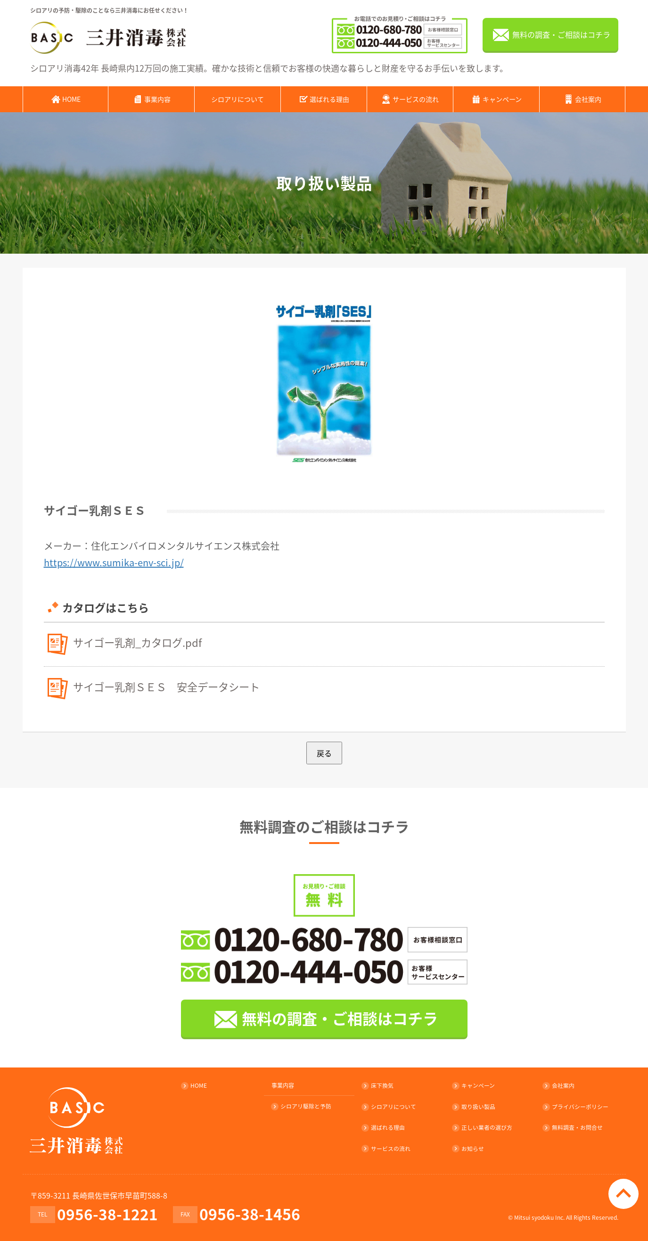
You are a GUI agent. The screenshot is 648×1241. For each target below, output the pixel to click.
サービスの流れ (410, 98)
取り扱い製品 (474, 1106)
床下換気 (378, 1085)
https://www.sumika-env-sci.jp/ (114, 562)
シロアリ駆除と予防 (301, 1106)
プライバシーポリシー (576, 1106)
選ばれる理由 (323, 98)
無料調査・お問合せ (573, 1127)
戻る (324, 752)
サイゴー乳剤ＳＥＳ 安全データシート (170, 686)
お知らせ (468, 1147)
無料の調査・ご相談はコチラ (550, 35)
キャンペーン (496, 98)
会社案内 (582, 98)
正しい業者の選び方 (482, 1127)
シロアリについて (237, 98)
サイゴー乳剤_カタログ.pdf (140, 642)
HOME (65, 98)
